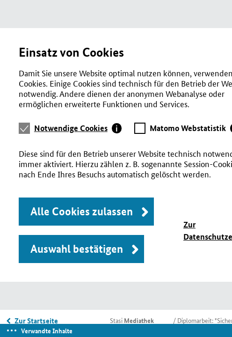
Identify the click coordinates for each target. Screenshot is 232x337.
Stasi (132, 320)
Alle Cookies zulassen (81, 211)
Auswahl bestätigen (76, 249)
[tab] (78, 128)
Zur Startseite (36, 320)
